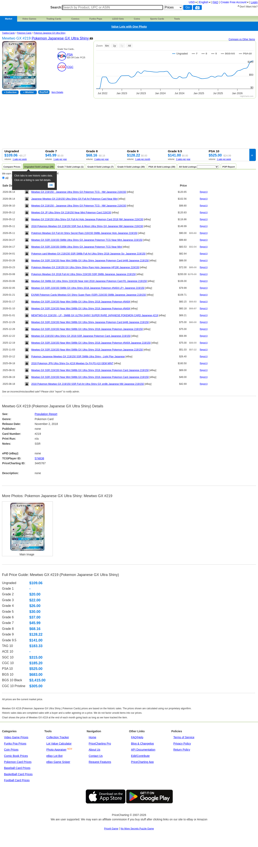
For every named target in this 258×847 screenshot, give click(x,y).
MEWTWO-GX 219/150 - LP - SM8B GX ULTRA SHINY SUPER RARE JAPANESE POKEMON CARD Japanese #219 (94, 315)
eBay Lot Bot (54, 755)
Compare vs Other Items (242, 39)
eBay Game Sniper (58, 762)
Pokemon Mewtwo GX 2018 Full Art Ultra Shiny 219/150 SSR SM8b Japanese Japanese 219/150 (83, 274)
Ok (51, 185)
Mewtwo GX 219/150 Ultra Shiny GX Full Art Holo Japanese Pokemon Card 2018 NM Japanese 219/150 (87, 219)
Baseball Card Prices (17, 768)
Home (92, 737)
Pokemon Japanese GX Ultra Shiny (50, 33)
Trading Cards (53, 19)
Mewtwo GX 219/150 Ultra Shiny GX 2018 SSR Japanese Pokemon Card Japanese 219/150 (81, 336)
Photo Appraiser (56, 749)
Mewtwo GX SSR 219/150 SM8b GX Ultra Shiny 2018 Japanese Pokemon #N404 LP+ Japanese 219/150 (88, 288)
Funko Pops (95, 19)
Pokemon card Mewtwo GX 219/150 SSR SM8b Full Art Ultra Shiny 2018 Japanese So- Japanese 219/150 (88, 253)
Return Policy (181, 749)
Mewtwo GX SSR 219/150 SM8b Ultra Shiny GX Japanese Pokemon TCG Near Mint (76, 246)
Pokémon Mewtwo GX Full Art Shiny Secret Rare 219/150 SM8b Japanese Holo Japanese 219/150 (84, 233)
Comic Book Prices (16, 755)
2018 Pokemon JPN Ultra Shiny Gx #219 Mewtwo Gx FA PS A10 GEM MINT (72, 363)
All (6, 178)
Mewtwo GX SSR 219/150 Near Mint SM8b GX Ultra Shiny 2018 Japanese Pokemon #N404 (80, 301)
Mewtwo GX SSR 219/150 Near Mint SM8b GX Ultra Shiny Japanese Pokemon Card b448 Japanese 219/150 (90, 260)
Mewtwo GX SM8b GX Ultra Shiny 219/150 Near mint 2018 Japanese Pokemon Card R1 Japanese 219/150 (89, 281)
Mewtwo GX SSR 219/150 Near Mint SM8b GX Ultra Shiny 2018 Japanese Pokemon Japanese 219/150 (87, 329)
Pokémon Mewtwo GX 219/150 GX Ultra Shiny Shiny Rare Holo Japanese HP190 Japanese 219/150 (85, 267)
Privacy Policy (182, 743)
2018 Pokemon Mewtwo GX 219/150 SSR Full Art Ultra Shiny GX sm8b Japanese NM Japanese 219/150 (87, 384)
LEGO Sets (118, 19)
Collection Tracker (57, 737)
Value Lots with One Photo (129, 26)
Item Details (57, 92)
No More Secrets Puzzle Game (137, 828)
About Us (94, 749)
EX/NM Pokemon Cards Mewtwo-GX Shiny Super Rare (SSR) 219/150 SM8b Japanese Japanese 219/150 (88, 294)
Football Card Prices (17, 780)
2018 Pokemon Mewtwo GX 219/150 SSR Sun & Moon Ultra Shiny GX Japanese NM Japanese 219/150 (87, 226)
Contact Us (96, 755)
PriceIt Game (111, 828)
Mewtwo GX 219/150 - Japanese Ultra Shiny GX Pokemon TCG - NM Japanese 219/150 (78, 192)
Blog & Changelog (142, 743)
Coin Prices (11, 749)
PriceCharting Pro (100, 743)
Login (254, 2)
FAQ (215, 2)
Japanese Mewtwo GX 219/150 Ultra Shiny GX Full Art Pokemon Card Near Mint (74, 198)
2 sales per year (101, 159)
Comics (75, 19)
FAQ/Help (137, 737)
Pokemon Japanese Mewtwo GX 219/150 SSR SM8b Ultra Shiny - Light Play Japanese (78, 356)
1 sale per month (142, 159)
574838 (39, 458)
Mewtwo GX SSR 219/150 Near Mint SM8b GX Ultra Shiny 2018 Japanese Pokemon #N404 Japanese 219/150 (91, 342)
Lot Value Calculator (59, 743)
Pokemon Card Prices (17, 762)
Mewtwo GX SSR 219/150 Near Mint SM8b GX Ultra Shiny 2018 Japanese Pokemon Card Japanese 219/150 (90, 370)
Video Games (29, 19)
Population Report (46, 414)
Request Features (100, 762)
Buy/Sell (44, 92)
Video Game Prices (16, 737)
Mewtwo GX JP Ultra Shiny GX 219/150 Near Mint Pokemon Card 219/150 (71, 212)
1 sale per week (20, 159)
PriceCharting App (142, 762)
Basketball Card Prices (18, 774)
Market (8, 19)
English (203, 2)
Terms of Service (183, 737)
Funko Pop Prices (15, 743)
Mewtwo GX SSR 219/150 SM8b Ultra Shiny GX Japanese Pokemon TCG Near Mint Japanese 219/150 (87, 240)
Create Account (233, 2)
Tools (177, 19)
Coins (137, 19)
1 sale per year (60, 159)
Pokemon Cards (24, 33)
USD (192, 2)
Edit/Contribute (140, 755)
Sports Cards (157, 19)
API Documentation (143, 749)
